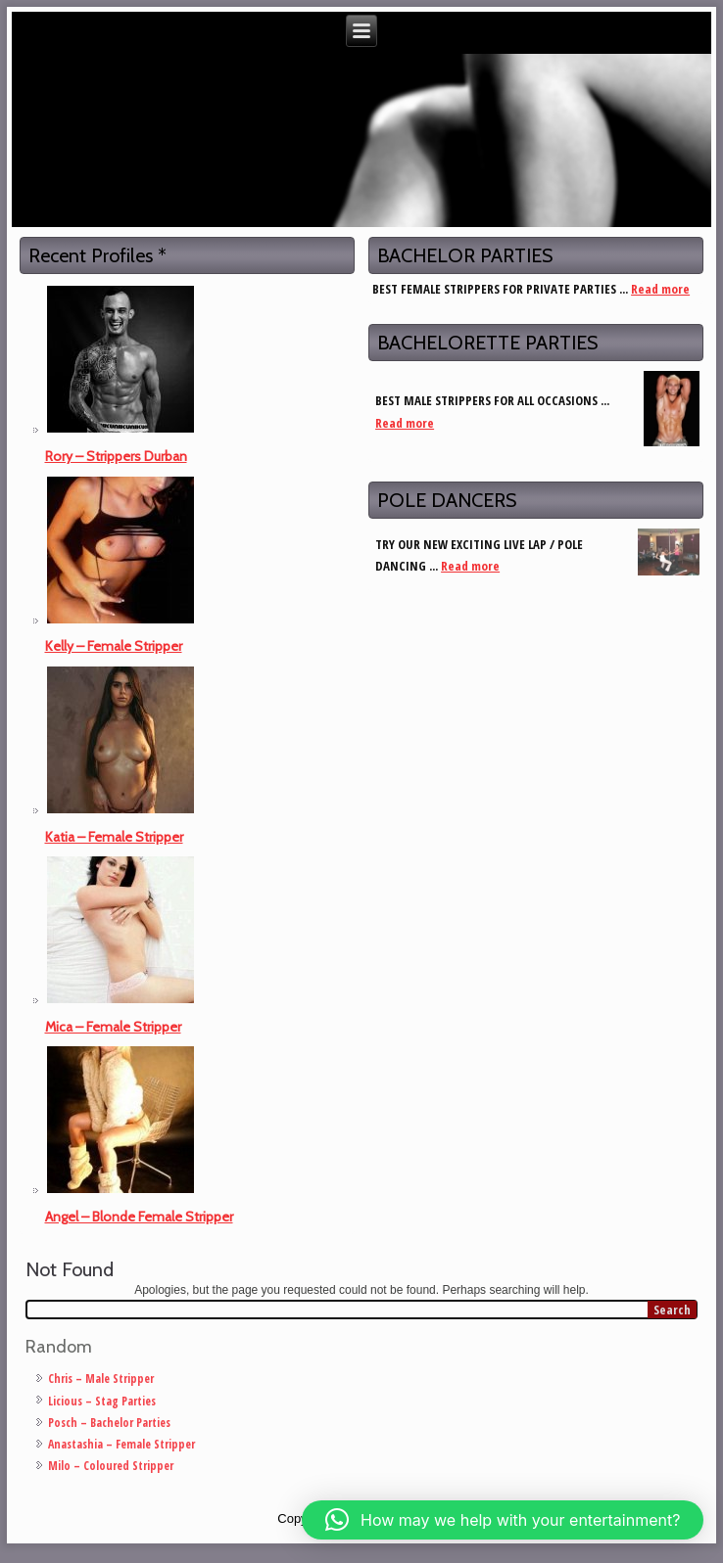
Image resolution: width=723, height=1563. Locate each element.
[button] (502, 1520)
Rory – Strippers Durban (116, 456)
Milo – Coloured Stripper (110, 1465)
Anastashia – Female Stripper (121, 1444)
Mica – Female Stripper (113, 1026)
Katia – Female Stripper (114, 837)
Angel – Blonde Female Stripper (139, 1216)
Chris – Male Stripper (101, 1378)
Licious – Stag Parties (102, 1401)
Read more (660, 289)
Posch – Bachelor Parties (109, 1422)
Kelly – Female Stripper (113, 646)
